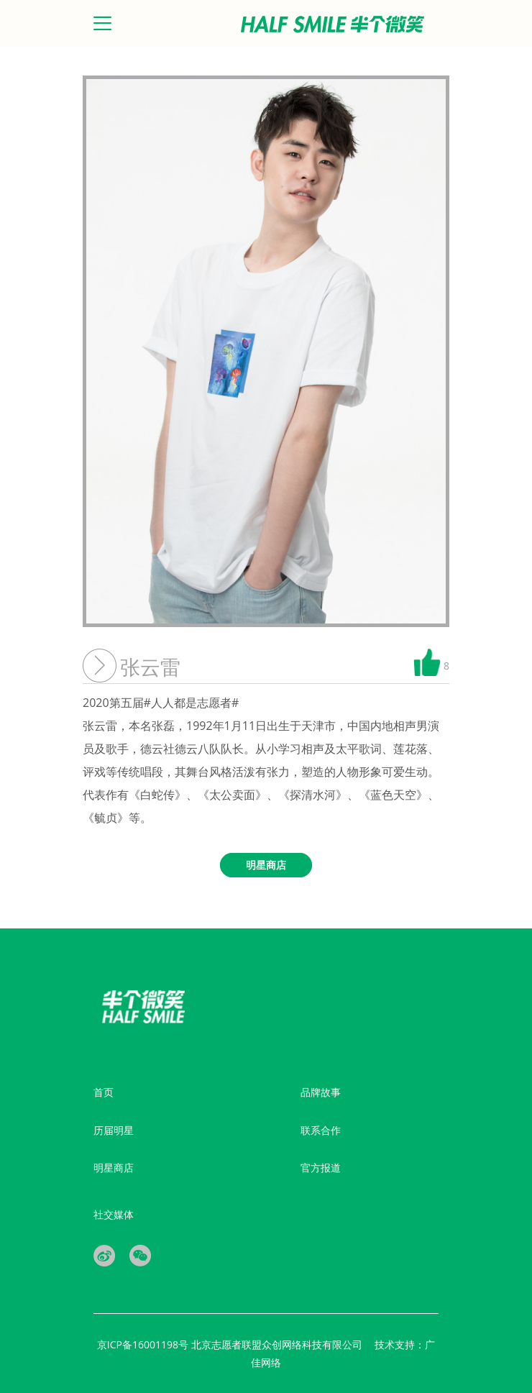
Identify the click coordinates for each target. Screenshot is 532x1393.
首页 (103, 1092)
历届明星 (113, 1130)
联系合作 (321, 1130)
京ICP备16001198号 (144, 1344)
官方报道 (321, 1167)
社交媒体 (113, 1214)
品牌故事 (321, 1092)
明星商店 (113, 1167)
